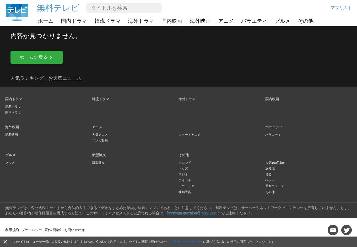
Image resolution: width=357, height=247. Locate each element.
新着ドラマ (13, 107)
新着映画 (11, 135)
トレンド (184, 163)
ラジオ (183, 174)
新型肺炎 (99, 155)
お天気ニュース (64, 78)
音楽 (268, 174)
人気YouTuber (275, 163)
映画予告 (184, 192)
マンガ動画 (100, 140)
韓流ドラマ (107, 21)
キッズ (183, 168)
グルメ (282, 21)
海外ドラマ (141, 21)
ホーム (45, 21)
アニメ (226, 21)
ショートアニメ (189, 135)
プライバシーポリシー (186, 242)
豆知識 (270, 168)
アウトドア (186, 186)
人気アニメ (100, 135)
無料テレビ (58, 8)
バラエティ (254, 21)
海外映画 (200, 21)
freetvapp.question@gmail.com (192, 213)
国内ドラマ (74, 21)
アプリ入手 (341, 7)
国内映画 (171, 21)
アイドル (184, 180)
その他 (305, 21)
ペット (270, 180)
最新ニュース (274, 186)
